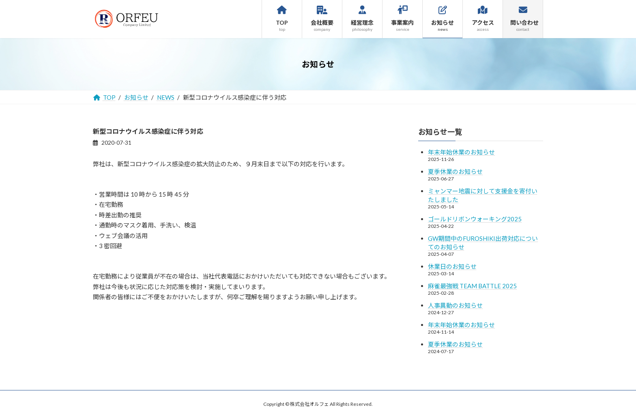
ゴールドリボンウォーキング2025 (475, 219)
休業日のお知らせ (452, 266)
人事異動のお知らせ (455, 305)
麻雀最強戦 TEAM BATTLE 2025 (472, 285)
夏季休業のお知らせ (455, 171)
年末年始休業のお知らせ (461, 152)
